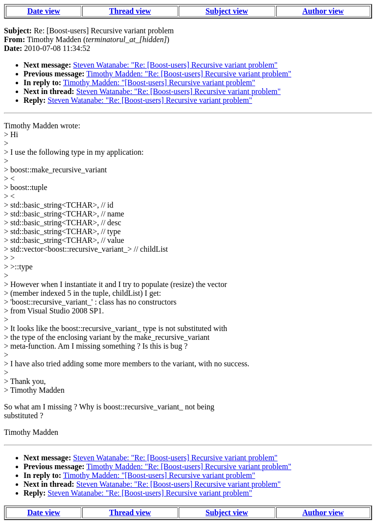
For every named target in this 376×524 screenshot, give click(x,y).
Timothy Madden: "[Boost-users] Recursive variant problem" (159, 82)
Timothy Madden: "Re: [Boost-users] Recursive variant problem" (188, 74)
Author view (323, 11)
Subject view (227, 11)
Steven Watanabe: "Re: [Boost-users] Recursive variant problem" (175, 65)
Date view (43, 11)
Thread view (130, 11)
